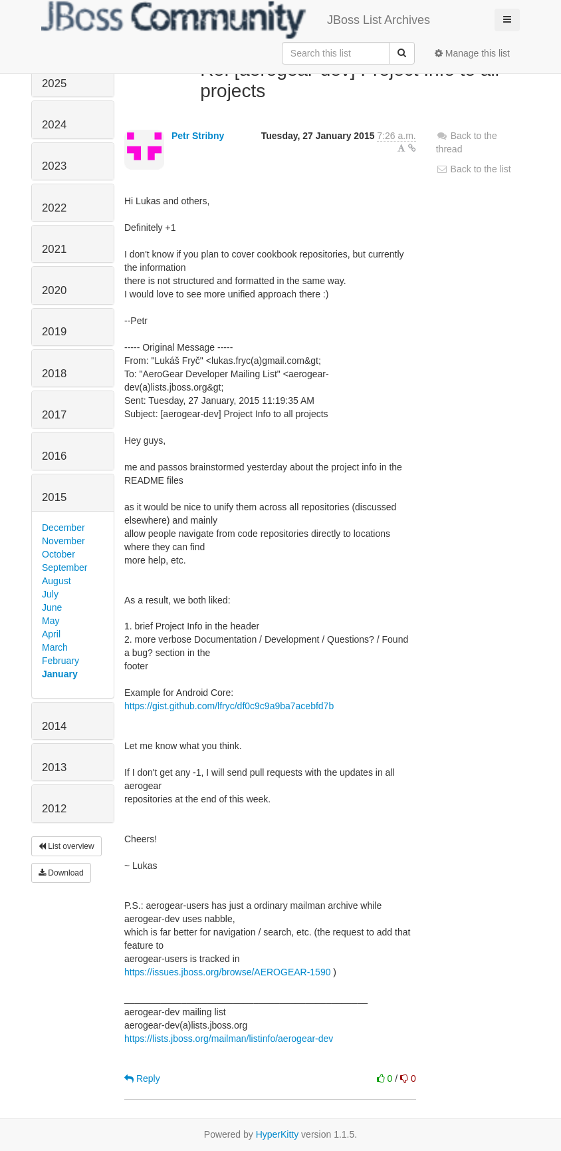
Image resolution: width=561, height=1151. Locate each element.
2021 (54, 249)
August (56, 581)
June (52, 607)
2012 (54, 808)
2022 (54, 208)
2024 (54, 124)
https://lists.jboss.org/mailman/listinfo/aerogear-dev (228, 1038)
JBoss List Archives (235, 20)
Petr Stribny (197, 135)
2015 (54, 497)
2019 (54, 331)
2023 (54, 166)
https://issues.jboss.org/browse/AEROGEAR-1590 (227, 972)
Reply (142, 1078)
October (58, 554)
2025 (54, 83)
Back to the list (473, 169)
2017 (54, 415)
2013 (54, 767)
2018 (54, 373)
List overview (66, 846)
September (64, 567)
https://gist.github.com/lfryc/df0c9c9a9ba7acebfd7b (229, 706)
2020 (54, 290)
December (63, 527)
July (50, 594)
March (55, 647)
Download (61, 873)
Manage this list (472, 53)
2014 (54, 726)
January (60, 674)
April (51, 634)
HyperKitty (277, 1134)
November (63, 541)
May (50, 620)
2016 (54, 456)
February (60, 660)
